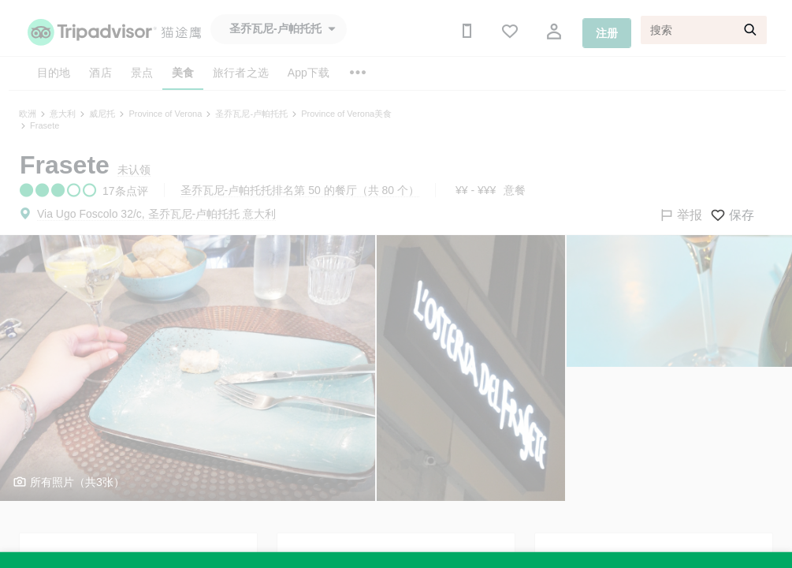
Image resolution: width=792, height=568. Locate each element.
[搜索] (703, 30)
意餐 (515, 190)
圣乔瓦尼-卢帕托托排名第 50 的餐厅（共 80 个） (299, 190)
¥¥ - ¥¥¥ (475, 190)
